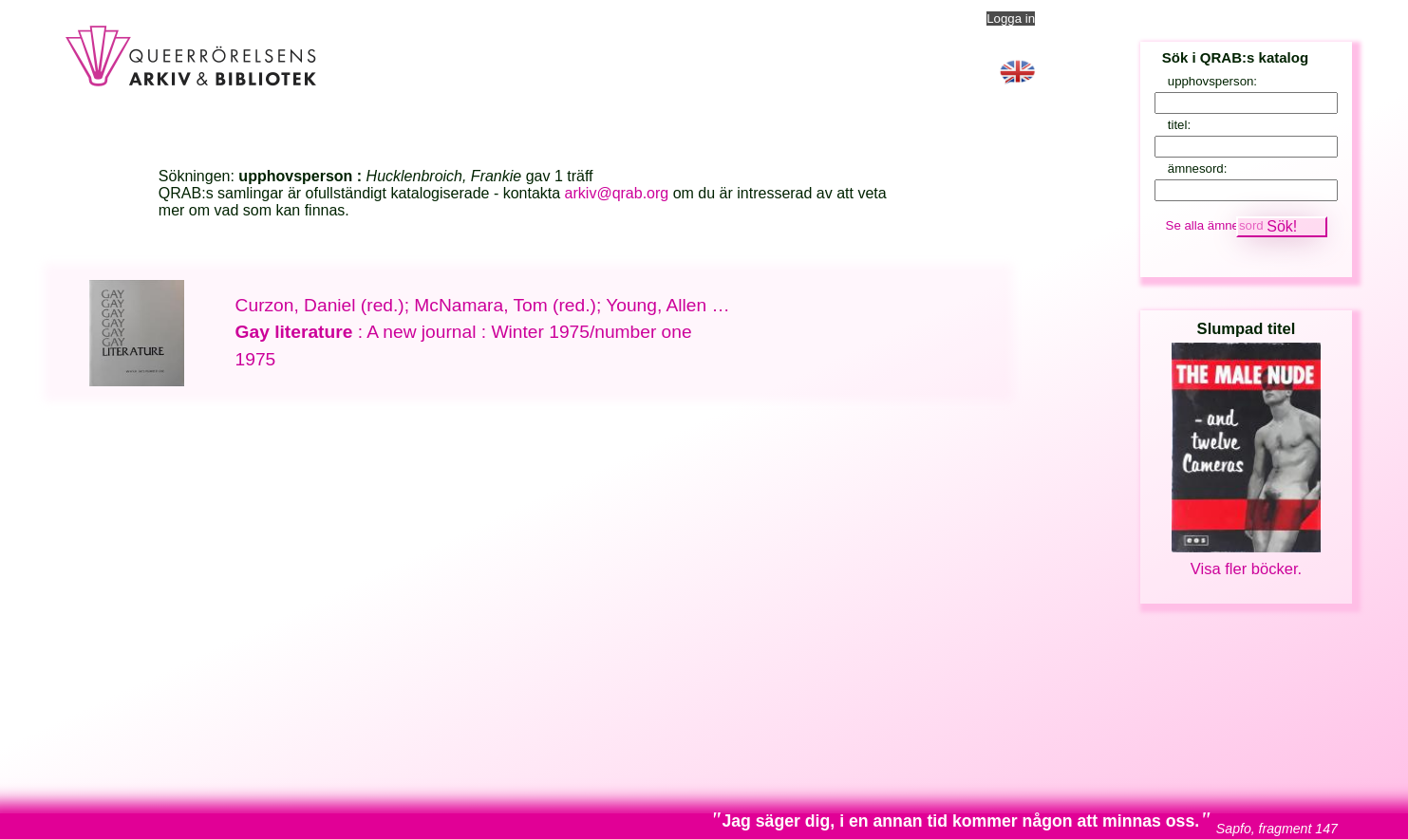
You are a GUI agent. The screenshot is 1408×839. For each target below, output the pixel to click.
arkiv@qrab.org (617, 193)
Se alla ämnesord (1215, 225)
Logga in (1010, 18)
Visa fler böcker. (1246, 569)
